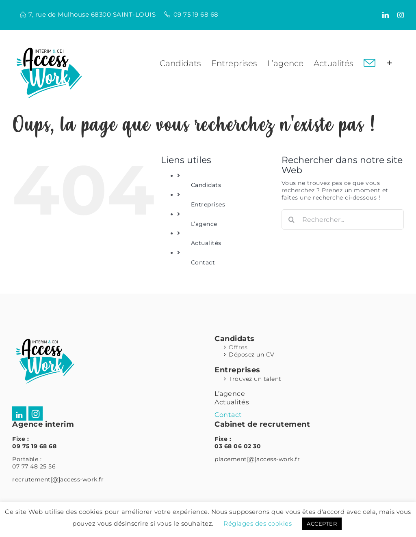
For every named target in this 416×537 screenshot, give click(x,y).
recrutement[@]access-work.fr (58, 479)
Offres (238, 347)
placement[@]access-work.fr (257, 459)
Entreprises (208, 204)
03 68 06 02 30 (237, 446)
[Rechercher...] (343, 219)
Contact (203, 262)
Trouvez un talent (255, 378)
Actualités (206, 243)
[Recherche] (292, 219)
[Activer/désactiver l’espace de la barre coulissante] (390, 63)
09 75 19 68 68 (196, 14)
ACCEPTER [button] (322, 523)
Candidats (206, 185)
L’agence (204, 224)
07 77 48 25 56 (34, 466)
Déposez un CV (252, 354)
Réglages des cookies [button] (257, 523)
